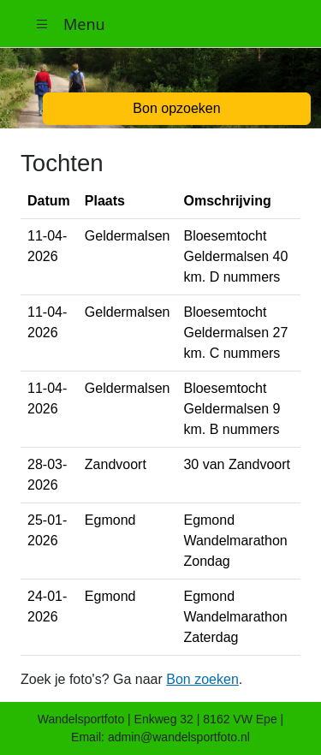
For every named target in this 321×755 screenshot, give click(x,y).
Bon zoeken (202, 679)
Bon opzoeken (176, 108)
